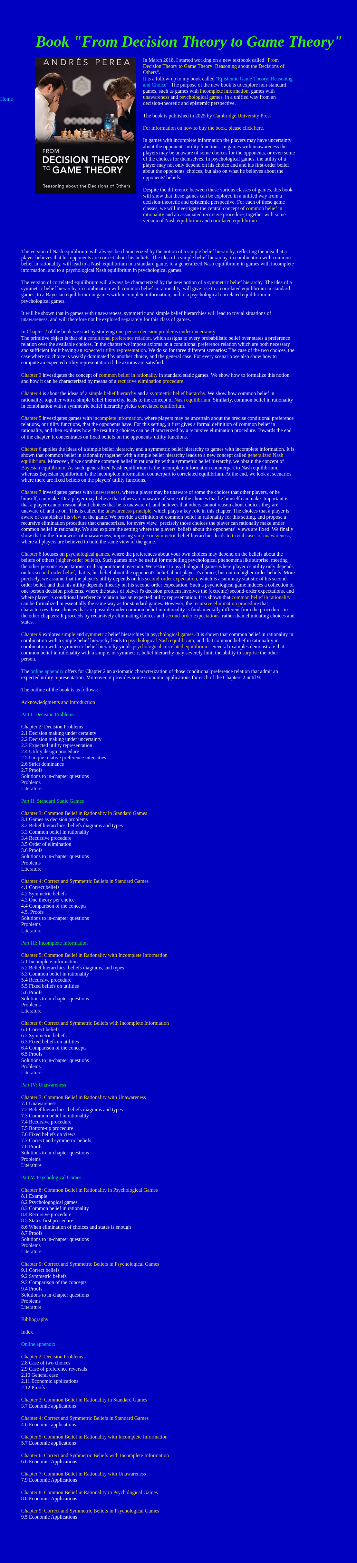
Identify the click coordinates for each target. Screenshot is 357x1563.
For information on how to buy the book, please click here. (203, 128)
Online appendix (38, 1344)
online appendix (47, 671)
